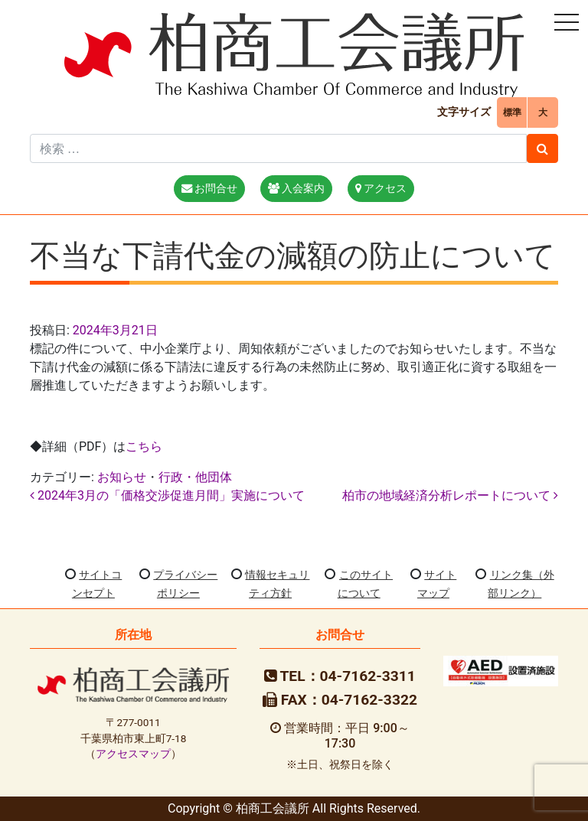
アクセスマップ (133, 754)
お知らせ (121, 477)
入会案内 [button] (296, 188)
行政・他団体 (195, 477)
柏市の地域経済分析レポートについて (450, 495)
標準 (512, 112)
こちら (144, 446)
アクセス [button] (381, 188)
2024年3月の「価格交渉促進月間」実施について (167, 495)
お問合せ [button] (209, 188)
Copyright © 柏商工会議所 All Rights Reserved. (294, 808)
